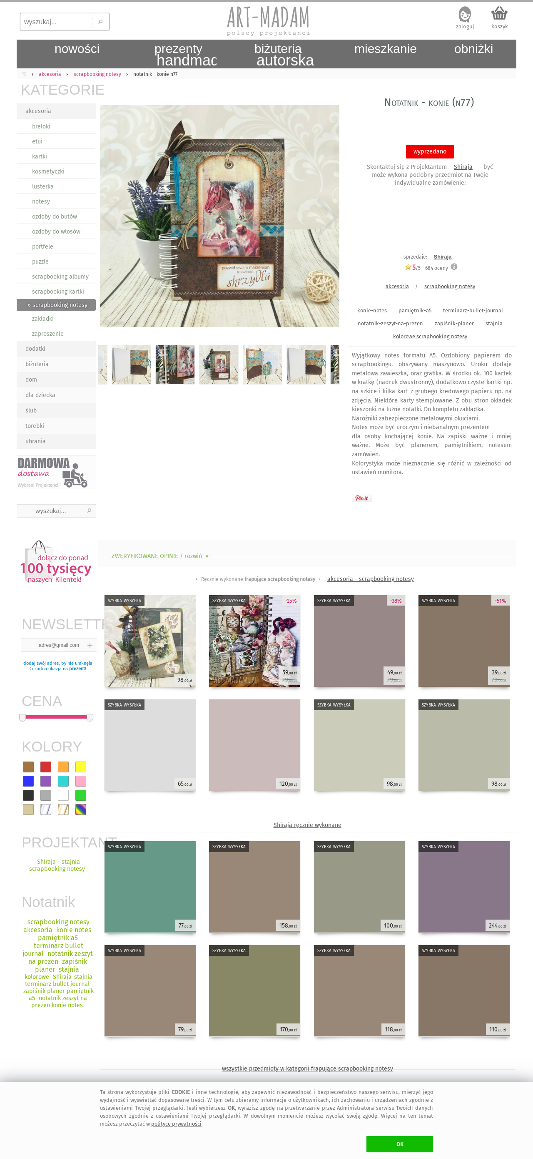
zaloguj (465, 26)
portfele (42, 246)
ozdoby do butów (54, 216)
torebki (34, 426)
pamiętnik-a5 (415, 310)
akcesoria (38, 111)
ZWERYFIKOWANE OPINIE (161, 556)
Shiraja (463, 167)
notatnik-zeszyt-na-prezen (390, 323)
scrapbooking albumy (60, 276)
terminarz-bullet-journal (473, 310)
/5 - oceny (426, 268)
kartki (39, 156)
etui (37, 141)
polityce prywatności (176, 1124)
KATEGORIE (58, 89)
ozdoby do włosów (56, 231)
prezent (77, 668)
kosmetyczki (48, 171)
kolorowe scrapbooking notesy (430, 336)
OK (399, 1144)
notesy (41, 201)
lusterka (43, 186)
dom (31, 379)
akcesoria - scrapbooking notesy (370, 579)
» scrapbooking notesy (57, 305)
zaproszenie (48, 333)
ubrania (35, 441)
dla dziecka (40, 395)
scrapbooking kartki (58, 291)
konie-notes (372, 310)
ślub (31, 410)
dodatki (35, 348)
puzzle (40, 261)
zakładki (43, 318)
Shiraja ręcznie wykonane (307, 825)
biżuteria (37, 364)
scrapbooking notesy (449, 286)
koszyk (499, 26)
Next (325, 218)
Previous (111, 218)
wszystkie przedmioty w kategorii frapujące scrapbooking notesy (307, 1068)
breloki (41, 126)
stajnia (494, 323)
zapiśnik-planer (454, 323)
